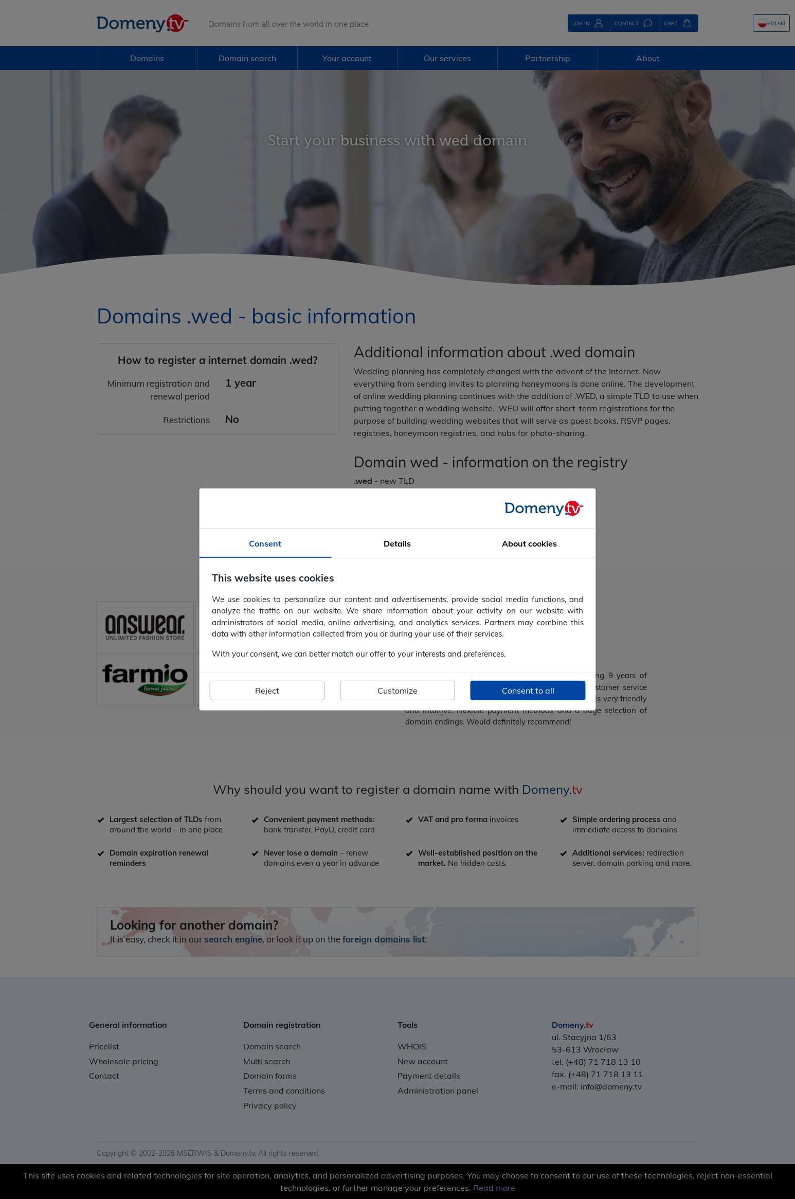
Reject (267, 690)
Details (397, 543)
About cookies (529, 543)
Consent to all (528, 690)
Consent (265, 543)
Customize (397, 690)
